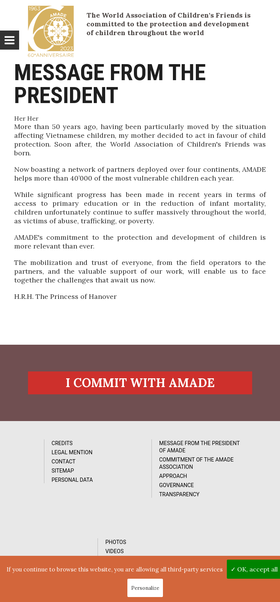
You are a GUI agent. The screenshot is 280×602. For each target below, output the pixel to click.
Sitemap (33, 473)
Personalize (145, 588)
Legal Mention (42, 455)
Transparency (133, 497)
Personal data (42, 482)
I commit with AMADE (140, 385)
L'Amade (51, 31)
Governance (130, 488)
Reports (216, 464)
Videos (214, 455)
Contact (34, 464)
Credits (32, 446)
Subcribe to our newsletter (56, 543)
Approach (127, 479)
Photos (215, 446)
